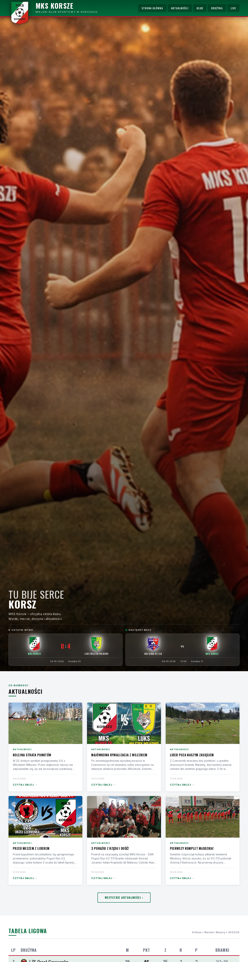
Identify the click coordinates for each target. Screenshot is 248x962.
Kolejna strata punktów (32, 754)
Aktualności (180, 8)
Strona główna (152, 8)
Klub (200, 8)
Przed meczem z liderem (31, 848)
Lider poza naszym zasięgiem (192, 754)
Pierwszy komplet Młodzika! (192, 848)
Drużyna (217, 8)
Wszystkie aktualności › (124, 897)
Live (233, 8)
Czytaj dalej (25, 785)
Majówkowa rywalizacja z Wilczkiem (119, 754)
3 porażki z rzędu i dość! (110, 848)
